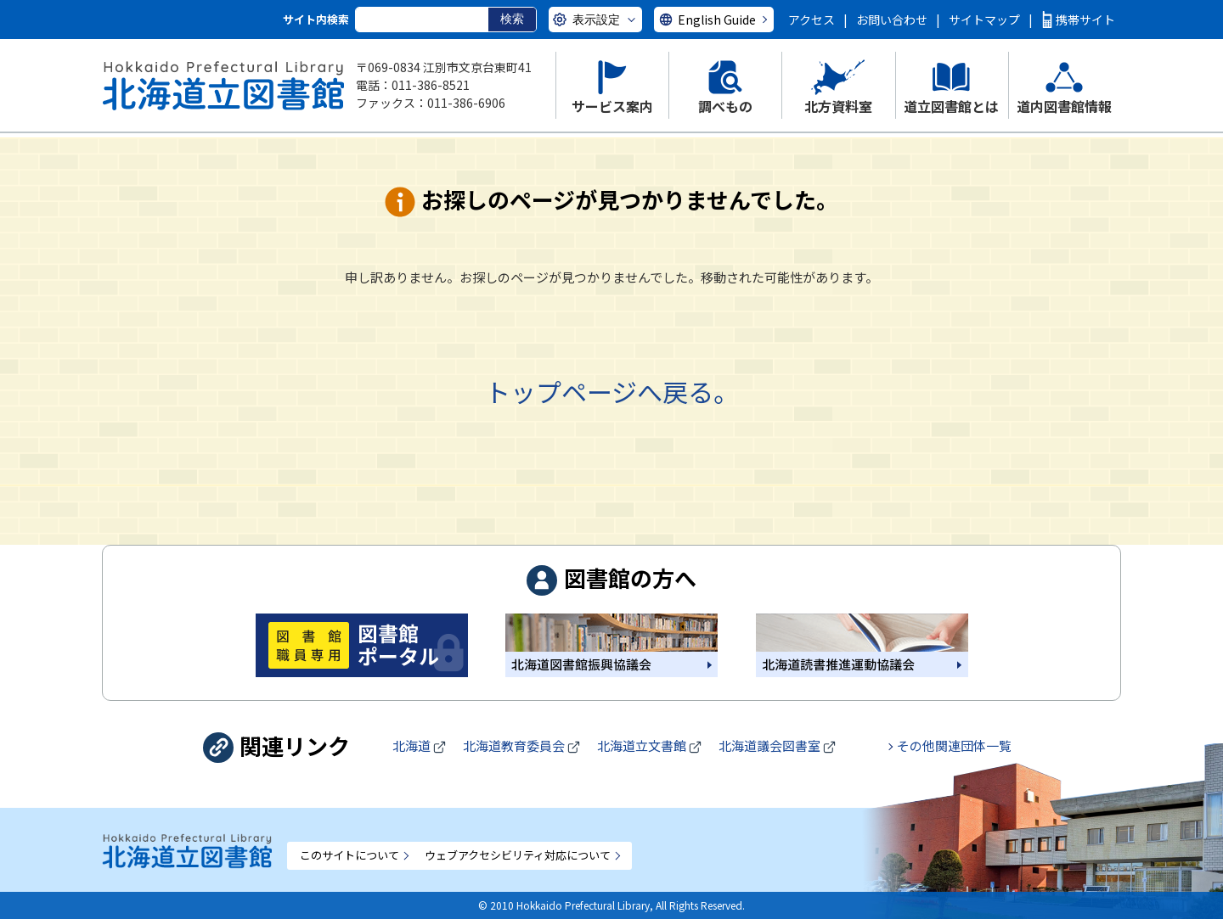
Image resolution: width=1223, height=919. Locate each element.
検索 (512, 18)
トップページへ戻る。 (612, 391)
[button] (611, 85)
